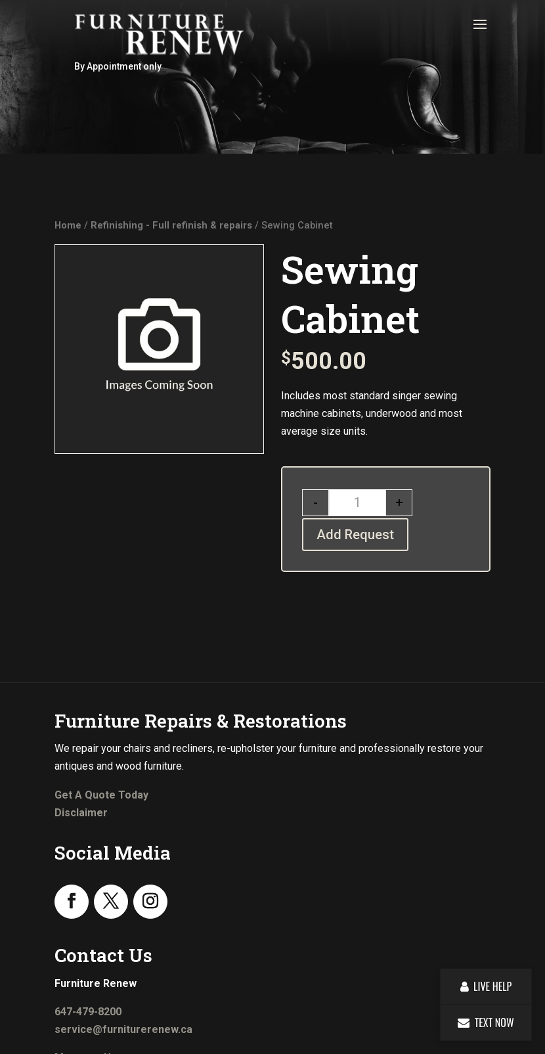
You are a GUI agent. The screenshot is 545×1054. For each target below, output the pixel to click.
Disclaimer (81, 812)
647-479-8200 (87, 1011)
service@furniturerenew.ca (123, 1029)
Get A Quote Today (101, 795)
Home (67, 225)
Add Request (355, 534)
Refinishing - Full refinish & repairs (171, 225)
